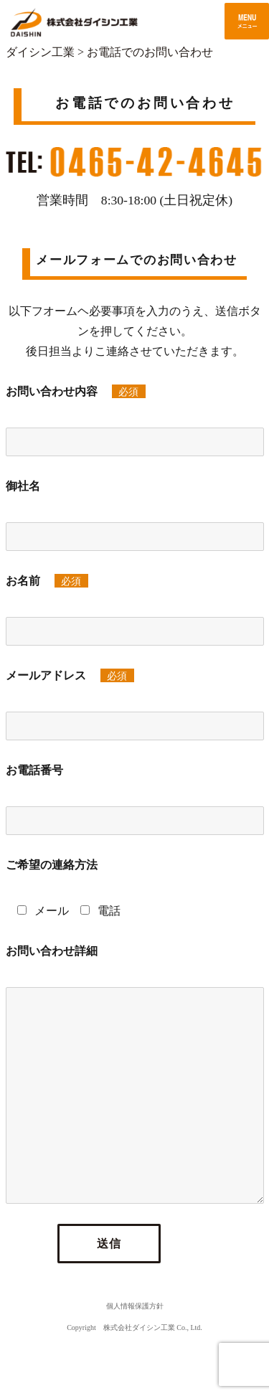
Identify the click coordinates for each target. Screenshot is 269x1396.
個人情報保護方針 (135, 1306)
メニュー (247, 21)
